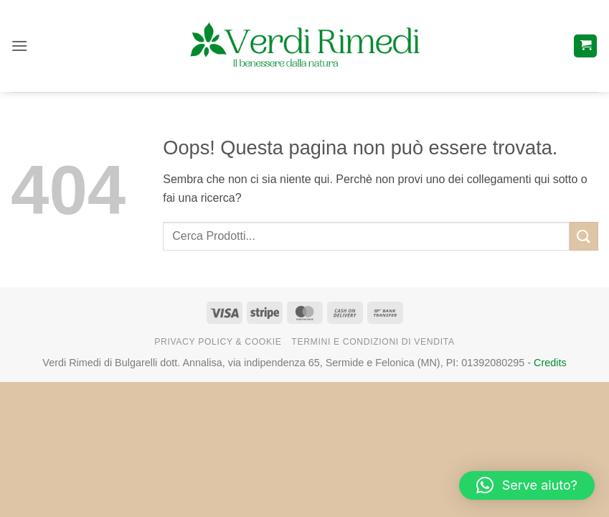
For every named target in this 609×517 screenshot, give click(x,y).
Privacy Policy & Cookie (217, 342)
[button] (19, 45)
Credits (550, 362)
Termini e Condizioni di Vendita (372, 342)
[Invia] (584, 236)
